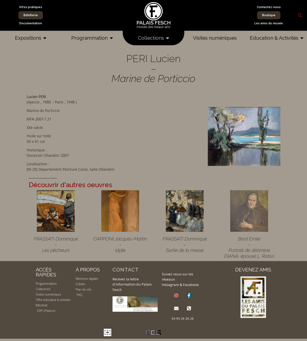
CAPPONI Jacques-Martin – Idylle (120, 244)
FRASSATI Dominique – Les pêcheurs (56, 244)
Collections (153, 38)
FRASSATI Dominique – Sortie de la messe (185, 244)
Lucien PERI (36, 96)
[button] (300, 15)
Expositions (30, 38)
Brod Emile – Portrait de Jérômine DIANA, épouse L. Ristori (249, 247)
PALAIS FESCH (153, 23)
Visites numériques (215, 38)
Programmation (92, 38)
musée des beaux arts (153, 27)
